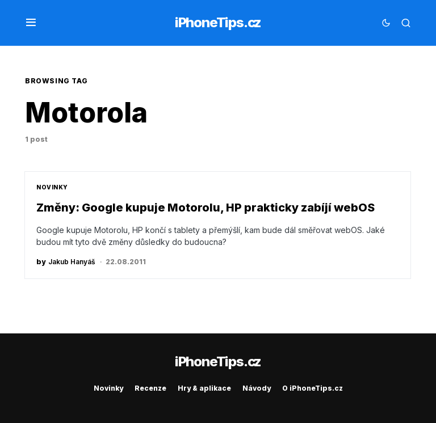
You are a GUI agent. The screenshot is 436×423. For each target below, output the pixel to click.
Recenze (150, 388)
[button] (31, 22)
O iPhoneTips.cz (312, 388)
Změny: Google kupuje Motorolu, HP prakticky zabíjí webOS (205, 207)
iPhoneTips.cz (218, 22)
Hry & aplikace (204, 388)
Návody (256, 388)
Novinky (52, 187)
